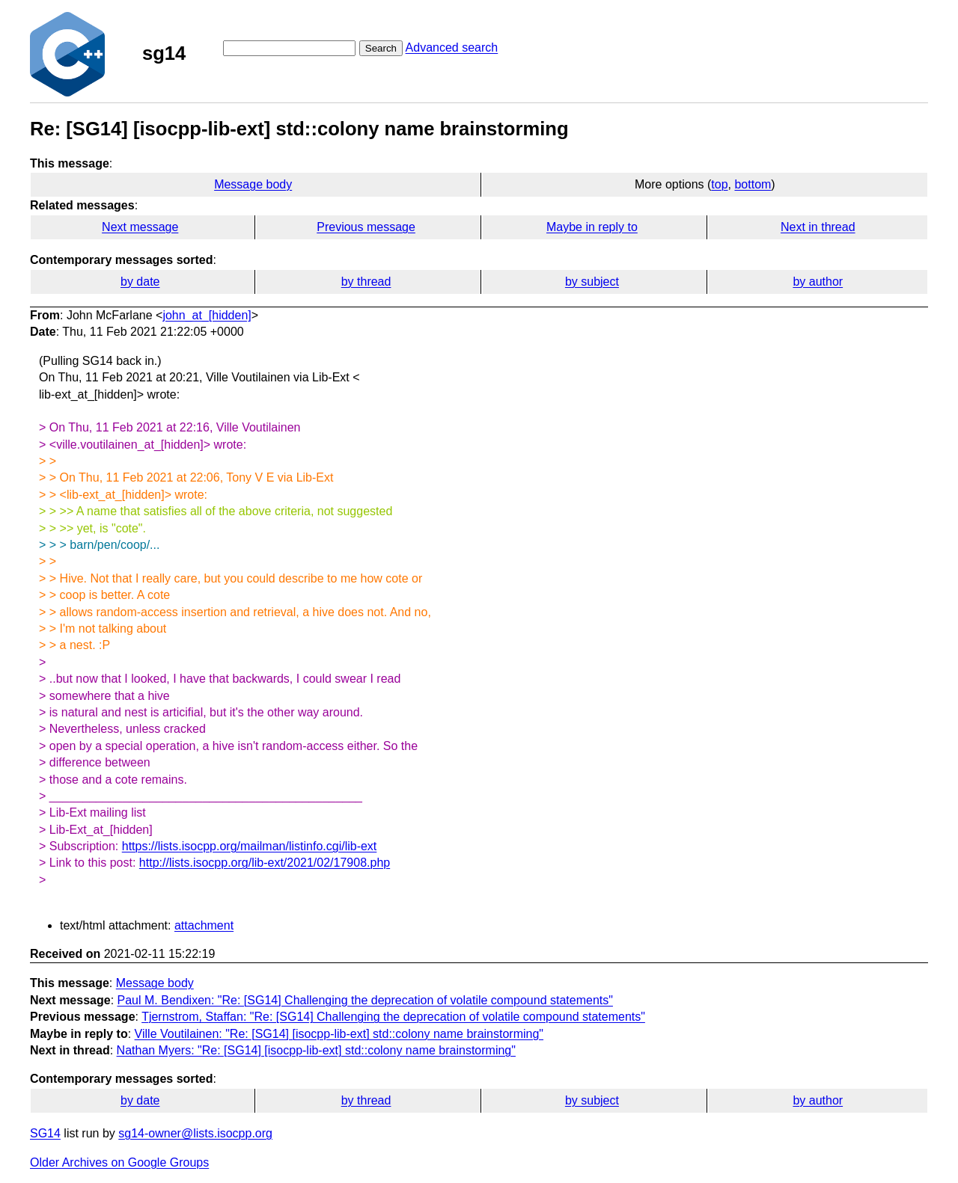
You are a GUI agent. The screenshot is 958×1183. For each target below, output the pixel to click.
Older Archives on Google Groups (119, 1162)
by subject (592, 281)
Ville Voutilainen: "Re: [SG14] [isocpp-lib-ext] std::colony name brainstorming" (339, 1033)
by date (139, 281)
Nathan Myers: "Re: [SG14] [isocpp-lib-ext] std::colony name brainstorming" (316, 1050)
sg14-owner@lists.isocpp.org (195, 1133)
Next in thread (818, 227)
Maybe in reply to (592, 227)
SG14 (45, 1133)
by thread (366, 281)
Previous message (366, 227)
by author (818, 281)
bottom (752, 184)
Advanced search (452, 47)
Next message (140, 227)
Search (381, 48)
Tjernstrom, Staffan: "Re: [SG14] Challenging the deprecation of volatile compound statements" (393, 1016)
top (719, 184)
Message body (253, 184)
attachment (204, 925)
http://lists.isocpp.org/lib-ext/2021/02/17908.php (264, 862)
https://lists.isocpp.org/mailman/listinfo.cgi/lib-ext (249, 846)
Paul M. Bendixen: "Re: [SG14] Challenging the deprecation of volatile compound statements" (365, 1000)
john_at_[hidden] (206, 315)
